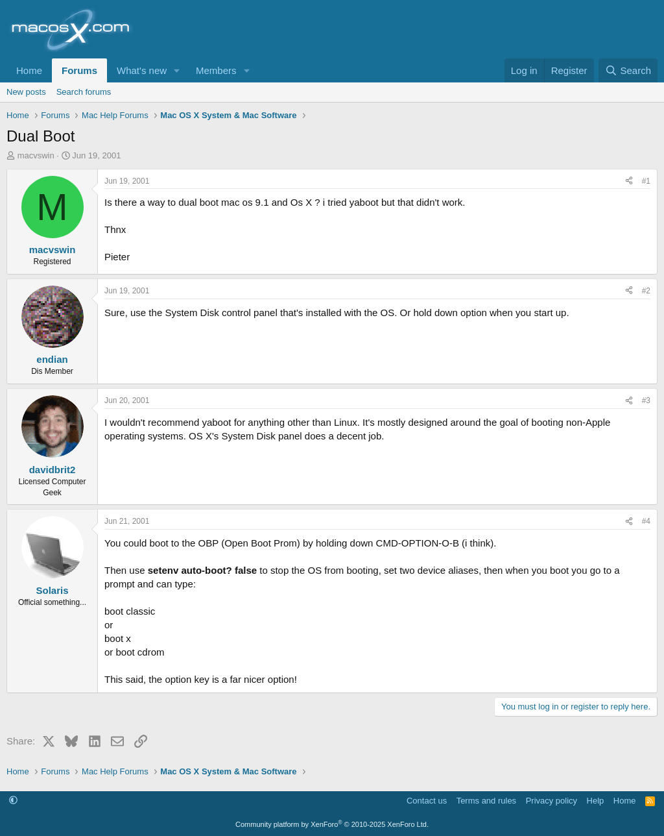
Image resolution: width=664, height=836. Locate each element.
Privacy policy (551, 800)
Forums (79, 70)
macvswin (36, 155)
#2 (646, 290)
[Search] (628, 70)
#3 (646, 400)
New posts (26, 92)
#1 (646, 181)
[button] (177, 70)
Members (216, 70)
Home (29, 70)
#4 (646, 521)
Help (595, 800)
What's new (142, 70)
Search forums (84, 92)
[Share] (629, 181)
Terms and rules (486, 800)
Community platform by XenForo (332, 824)
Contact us (427, 800)
